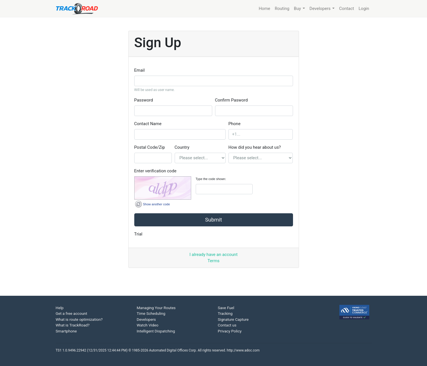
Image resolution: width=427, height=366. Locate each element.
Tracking (225, 313)
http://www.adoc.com (243, 350)
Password (143, 100)
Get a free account (71, 313)
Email (139, 70)
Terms (213, 260)
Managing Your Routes (156, 307)
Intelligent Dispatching (156, 331)
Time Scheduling (151, 313)
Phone (234, 123)
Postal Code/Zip (149, 147)
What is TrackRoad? (73, 325)
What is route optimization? (79, 319)
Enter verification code (155, 170)
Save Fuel (226, 307)
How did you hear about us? (254, 147)
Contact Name (148, 123)
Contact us (227, 325)
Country (182, 147)
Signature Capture (233, 319)
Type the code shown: (211, 179)
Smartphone (66, 331)
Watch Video (147, 325)
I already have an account (213, 254)
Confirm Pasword (231, 100)
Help (60, 307)
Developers (146, 319)
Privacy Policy (230, 331)
